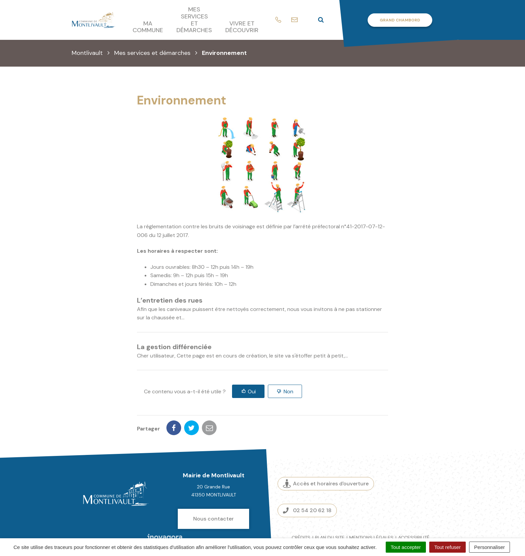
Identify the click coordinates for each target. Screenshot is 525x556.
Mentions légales (371, 514)
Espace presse (425, 474)
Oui (252, 391)
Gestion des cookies (397, 522)
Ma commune (148, 26)
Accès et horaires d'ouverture (326, 460)
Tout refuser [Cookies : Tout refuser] (447, 547)
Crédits (301, 514)
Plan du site (330, 514)
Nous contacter (213, 495)
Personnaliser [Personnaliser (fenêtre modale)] (489, 547)
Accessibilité (414, 514)
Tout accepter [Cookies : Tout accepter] (406, 547)
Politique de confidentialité (332, 522)
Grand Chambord (400, 20)
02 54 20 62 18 (307, 486)
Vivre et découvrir (241, 26)
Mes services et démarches (194, 19)
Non (288, 391)
